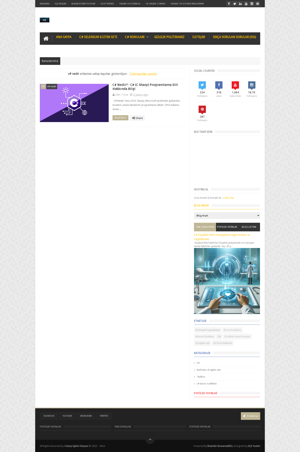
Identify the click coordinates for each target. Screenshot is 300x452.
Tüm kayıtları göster (143, 74)
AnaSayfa (45, 3)
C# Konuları (134, 37)
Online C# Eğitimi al (129, 3)
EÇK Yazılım (254, 446)
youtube (67, 416)
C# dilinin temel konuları (237, 336)
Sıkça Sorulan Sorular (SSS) (234, 37)
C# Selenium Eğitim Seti (98, 37)
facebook (49, 416)
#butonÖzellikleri (204, 336)
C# (43, 86)
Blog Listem (249, 227)
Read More (121, 117)
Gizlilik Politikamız (169, 37)
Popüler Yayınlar (227, 227)
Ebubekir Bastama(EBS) (220, 446)
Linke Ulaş (228, 197)
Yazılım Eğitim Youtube (83, 3)
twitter (104, 416)
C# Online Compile (155, 3)
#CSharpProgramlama (207, 330)
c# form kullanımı (222, 343)
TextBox (201, 376)
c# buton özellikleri (207, 383)
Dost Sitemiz (107, 3)
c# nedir (51, 86)
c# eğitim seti (202, 343)
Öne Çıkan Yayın (205, 227)
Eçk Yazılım (60, 3)
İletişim (198, 37)
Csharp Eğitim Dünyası (76, 446)
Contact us (250, 415)
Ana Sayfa (63, 37)
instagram (86, 416)
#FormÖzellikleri (232, 330)
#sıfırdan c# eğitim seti (209, 370)
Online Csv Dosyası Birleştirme (187, 3)
